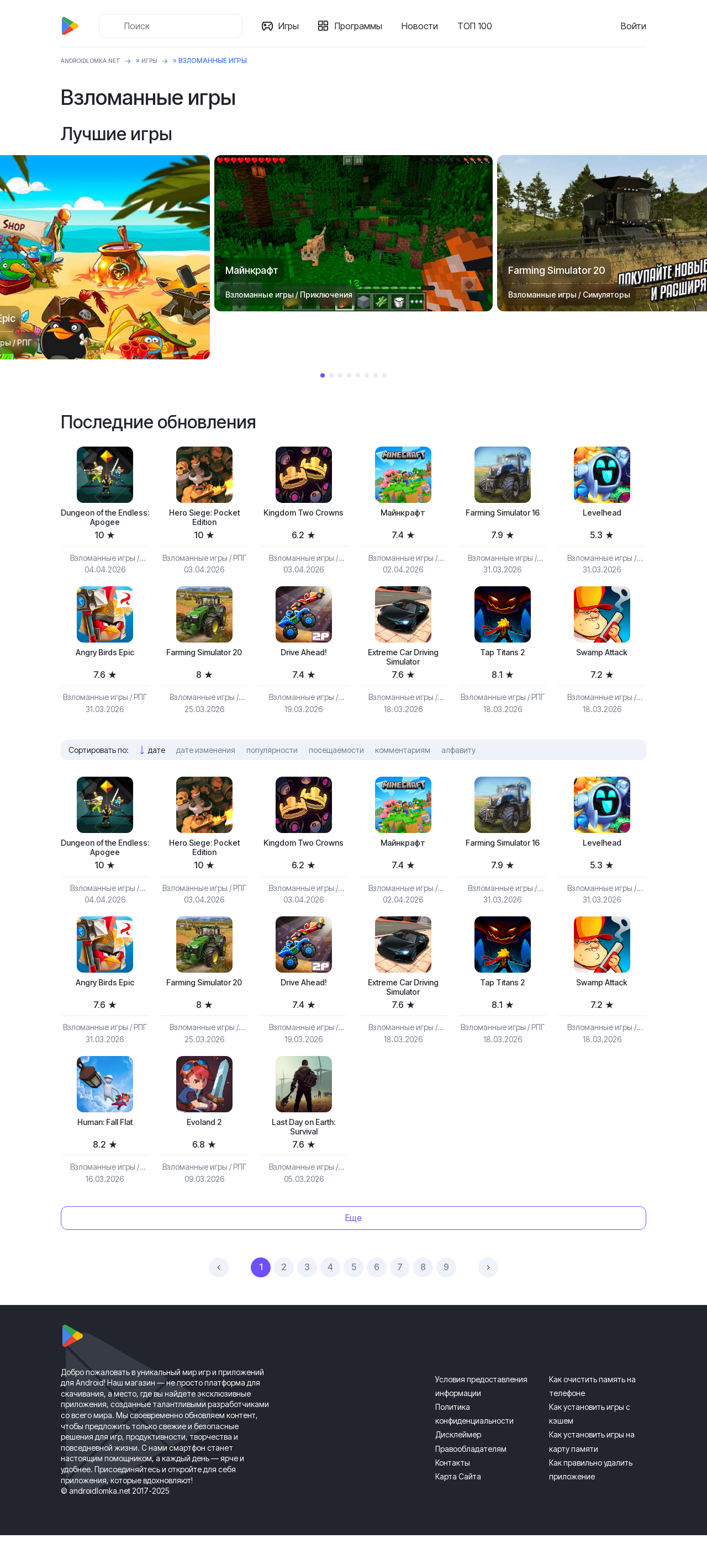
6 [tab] (367, 375)
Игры (293, 25)
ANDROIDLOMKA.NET (96, 60)
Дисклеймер (458, 1460)
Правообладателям (470, 1473)
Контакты (452, 1487)
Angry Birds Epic (104, 658)
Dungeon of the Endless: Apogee (105, 520)
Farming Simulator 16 (502, 520)
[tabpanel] (353, 233)
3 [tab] (340, 375)
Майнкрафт (403, 513)
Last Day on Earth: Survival (303, 1149)
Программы (363, 25)
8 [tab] (384, 375)
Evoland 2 (204, 1143)
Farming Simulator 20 (204, 664)
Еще (353, 1243)
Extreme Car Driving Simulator (403, 664)
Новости (424, 25)
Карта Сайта (458, 1501)
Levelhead (602, 513)
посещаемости (336, 760)
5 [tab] (358, 375)
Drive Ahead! (304, 658)
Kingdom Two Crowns (303, 520)
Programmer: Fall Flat (105, 1143)
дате (156, 760)
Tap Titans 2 (502, 658)
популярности (272, 760)
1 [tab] (322, 375)
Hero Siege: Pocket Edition (204, 520)
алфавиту (458, 760)
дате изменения (205, 760)
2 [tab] (331, 375)
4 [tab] (349, 375)
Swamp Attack (602, 658)
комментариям (402, 760)
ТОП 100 (479, 25)
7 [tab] (375, 375)
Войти (633, 25)
